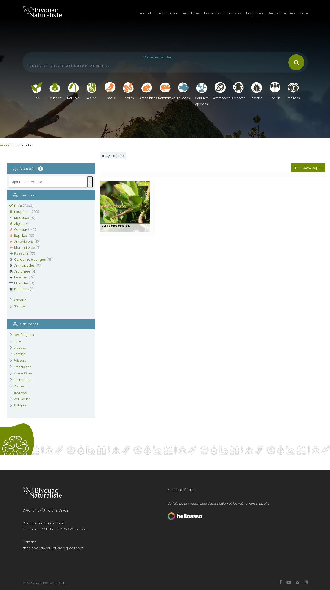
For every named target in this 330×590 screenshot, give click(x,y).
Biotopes (20, 405)
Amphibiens (22, 367)
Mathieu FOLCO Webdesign (66, 529)
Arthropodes (23, 380)
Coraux (19, 386)
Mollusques (22, 399)
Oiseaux (20, 347)
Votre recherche (157, 57)
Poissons (20, 360)
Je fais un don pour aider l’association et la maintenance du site (218, 503)
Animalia (20, 300)
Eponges (20, 392)
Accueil (6, 145)
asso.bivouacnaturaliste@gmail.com (52, 548)
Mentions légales (181, 489)
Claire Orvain (58, 510)
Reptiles (19, 354)
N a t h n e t (31, 529)
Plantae (19, 306)
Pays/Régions (24, 335)
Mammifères (23, 373)
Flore (17, 341)
